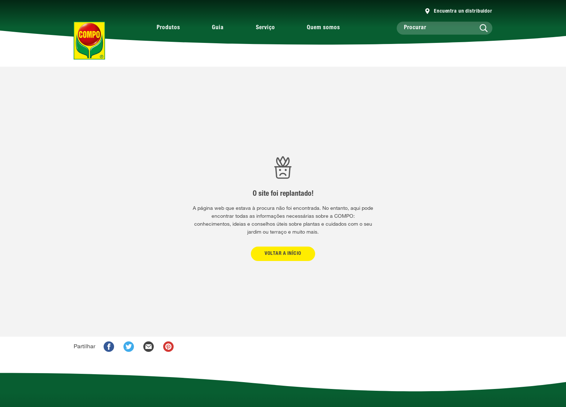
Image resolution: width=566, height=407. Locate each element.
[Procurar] (444, 28)
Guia (218, 28)
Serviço (265, 28)
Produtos (168, 28)
